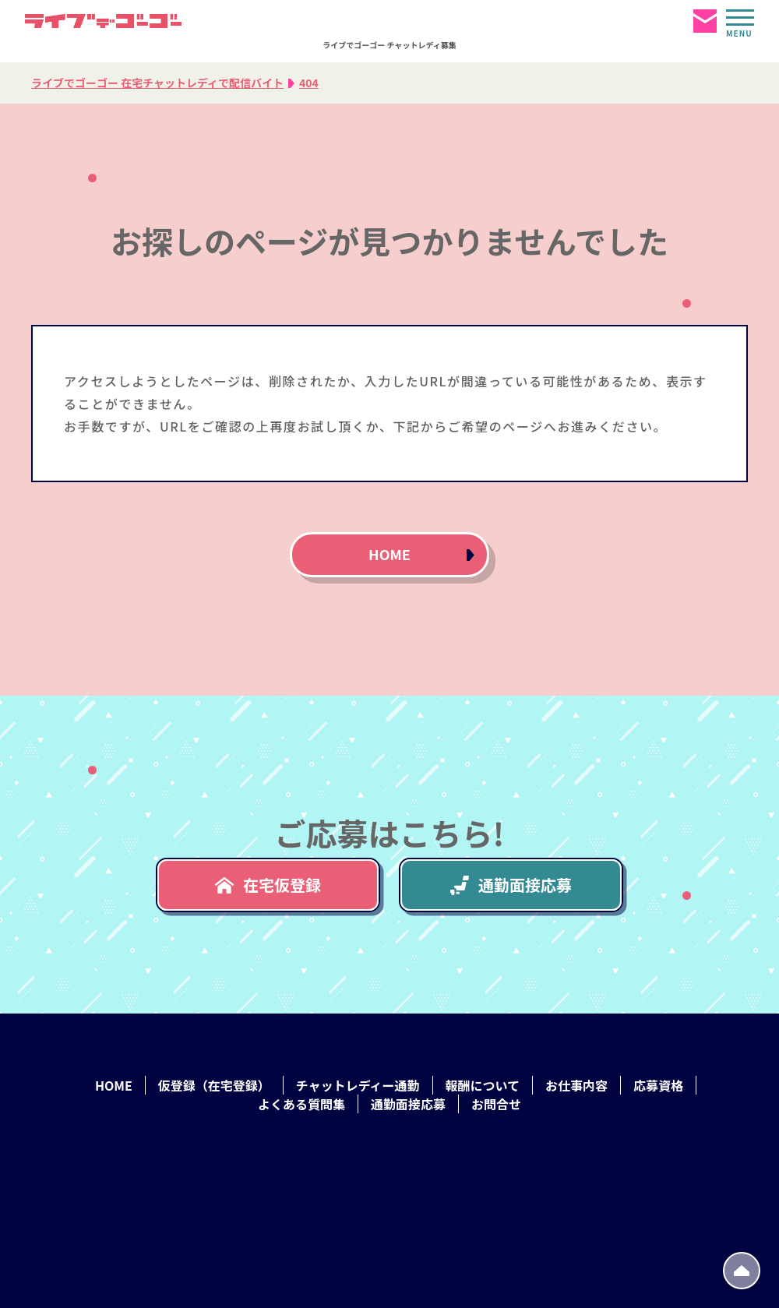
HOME (389, 554)
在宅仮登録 (268, 884)
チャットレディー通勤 (358, 1085)
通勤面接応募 (511, 884)
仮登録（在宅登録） (214, 1085)
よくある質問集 (301, 1104)
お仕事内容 (576, 1085)
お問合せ (496, 1104)
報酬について (483, 1085)
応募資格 (658, 1085)
